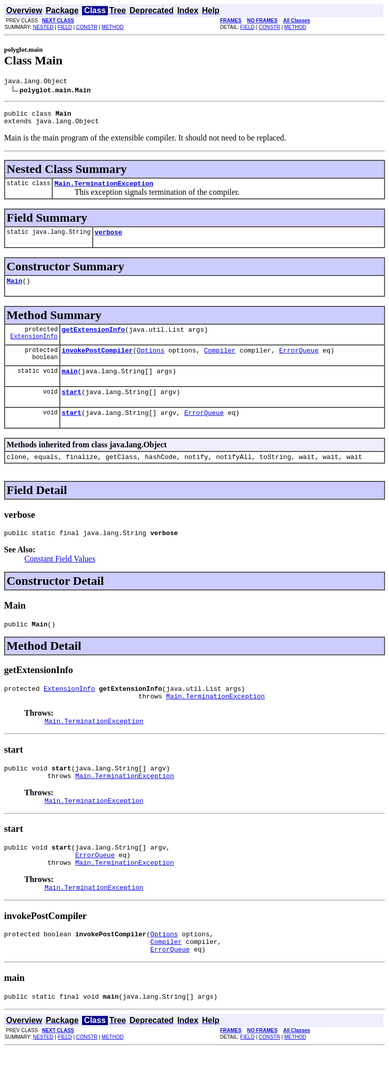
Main (14, 289)
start (72, 406)
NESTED (43, 27)
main (69, 384)
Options (151, 362)
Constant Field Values (59, 578)
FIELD (65, 27)
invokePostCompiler (97, 362)
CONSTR (86, 27)
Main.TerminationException (103, 189)
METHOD (113, 27)
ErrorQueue (299, 362)
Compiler (220, 362)
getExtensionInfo (93, 339)
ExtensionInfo (34, 348)
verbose (109, 239)
